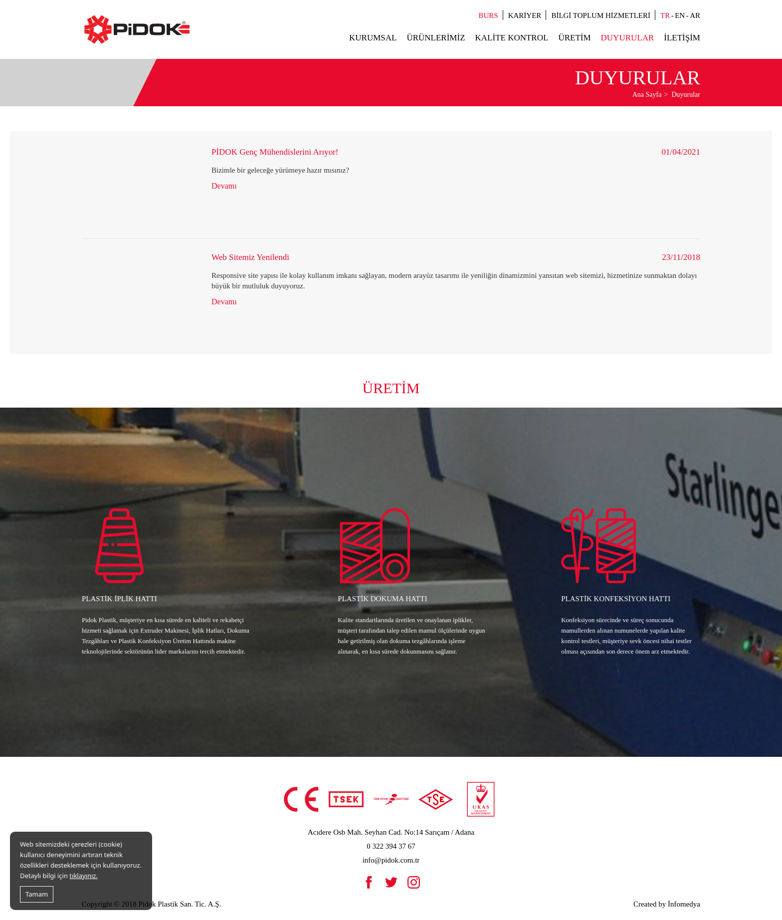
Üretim (574, 37)
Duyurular (627, 37)
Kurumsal (372, 37)
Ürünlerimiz (435, 37)
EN (680, 15)
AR (695, 15)
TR (665, 15)
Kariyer (525, 15)
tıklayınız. (83, 875)
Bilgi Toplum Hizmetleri (600, 15)
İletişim (682, 37)
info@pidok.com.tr (391, 860)
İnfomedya (684, 904)
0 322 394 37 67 (391, 846)
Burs (488, 15)
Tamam (36, 894)
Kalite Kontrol (512, 37)
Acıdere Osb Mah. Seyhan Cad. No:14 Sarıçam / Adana (391, 832)
